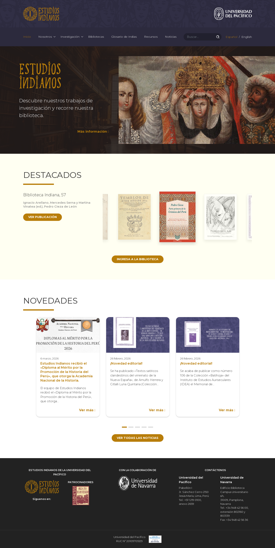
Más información (92, 131)
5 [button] (150, 427)
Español (231, 37)
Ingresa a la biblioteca (137, 259)
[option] (137, 100)
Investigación (70, 37)
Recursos (151, 37)
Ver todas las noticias (137, 438)
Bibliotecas (96, 37)
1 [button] (124, 427)
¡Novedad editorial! (126, 363)
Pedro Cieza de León (60, 206)
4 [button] (144, 427)
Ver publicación (42, 217)
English (246, 37)
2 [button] (130, 427)
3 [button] (137, 427)
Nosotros (45, 37)
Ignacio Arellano (36, 203)
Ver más (86, 410)
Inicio (27, 37)
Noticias (170, 37)
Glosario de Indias (124, 37)
